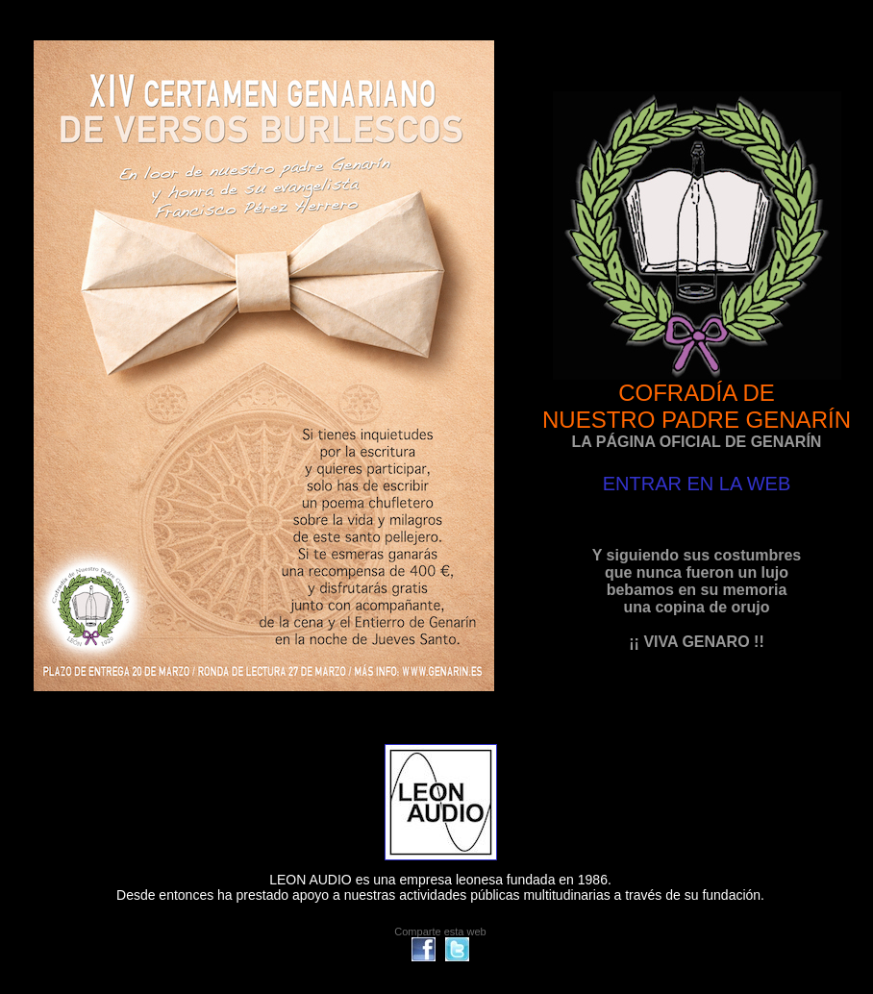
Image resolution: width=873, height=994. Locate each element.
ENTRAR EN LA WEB (697, 483)
